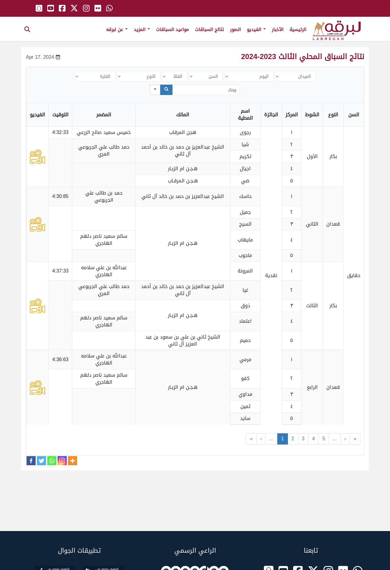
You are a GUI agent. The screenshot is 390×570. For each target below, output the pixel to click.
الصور (235, 29)
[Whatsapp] (51, 460)
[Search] (166, 90)
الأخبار (277, 29)
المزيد (142, 29)
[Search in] (155, 90)
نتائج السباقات (209, 29)
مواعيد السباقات (172, 29)
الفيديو (256, 29)
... (271, 438)
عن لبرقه (117, 29)
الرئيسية (297, 29)
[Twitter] (41, 460)
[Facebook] (31, 460)
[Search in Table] (206, 90)
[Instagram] (62, 460)
